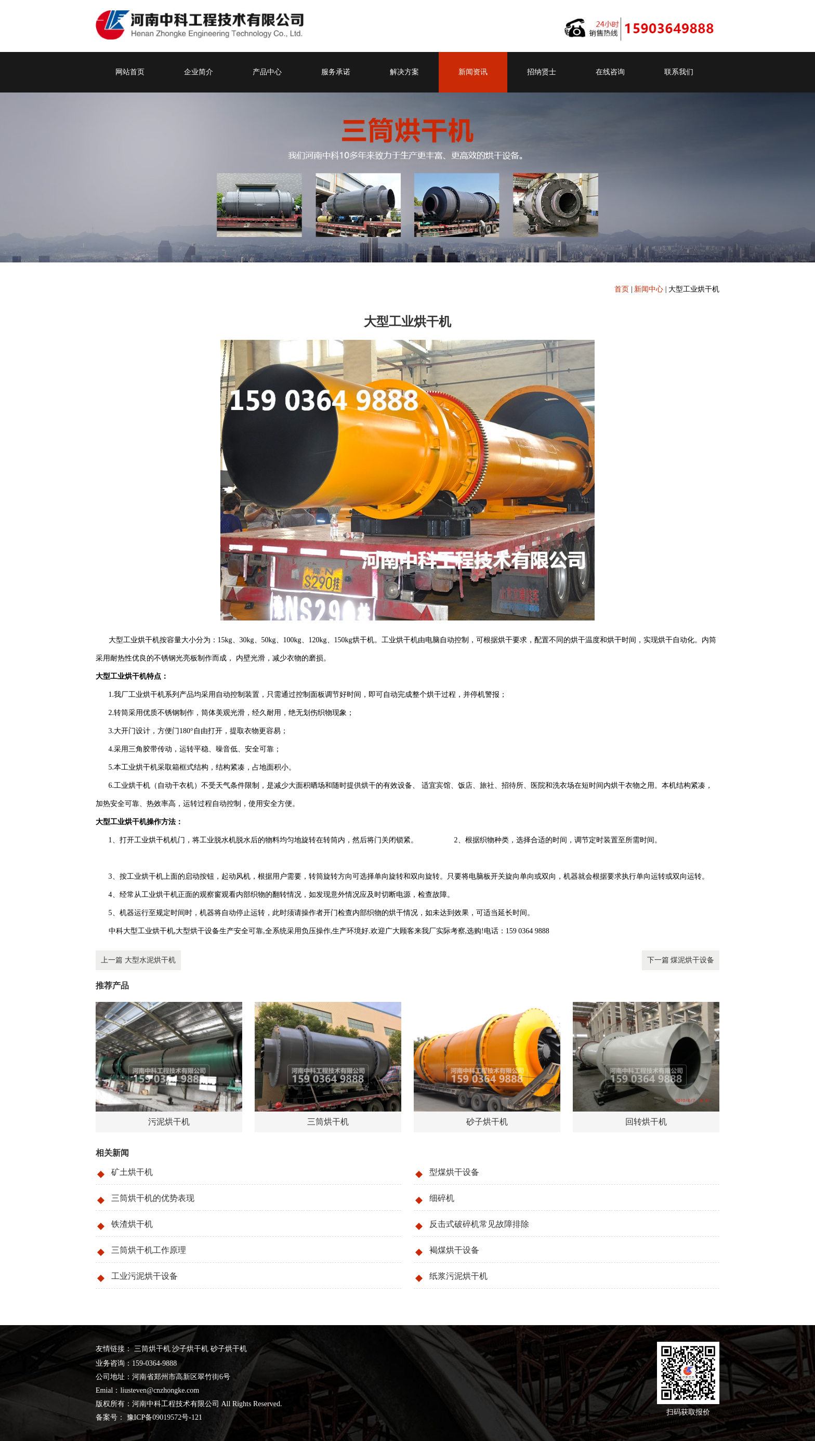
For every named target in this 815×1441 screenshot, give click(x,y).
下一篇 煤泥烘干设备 (681, 960)
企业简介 (198, 72)
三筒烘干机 (152, 1349)
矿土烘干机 (132, 1172)
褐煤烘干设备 (454, 1250)
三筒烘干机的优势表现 (152, 1198)
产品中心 (267, 72)
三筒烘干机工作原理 (148, 1250)
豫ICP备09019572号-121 (163, 1417)
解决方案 (404, 72)
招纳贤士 (541, 72)
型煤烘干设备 (454, 1172)
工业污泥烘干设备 (144, 1276)
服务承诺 (335, 72)
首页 (621, 289)
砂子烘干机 (229, 1349)
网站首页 (129, 72)
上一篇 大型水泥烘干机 (138, 960)
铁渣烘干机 (132, 1224)
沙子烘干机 (190, 1349)
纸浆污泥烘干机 (458, 1276)
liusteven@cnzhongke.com (159, 1390)
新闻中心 (648, 289)
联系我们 (678, 72)
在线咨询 (610, 72)
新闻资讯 (473, 72)
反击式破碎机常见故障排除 (479, 1224)
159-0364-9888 (154, 1363)
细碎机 (441, 1198)
